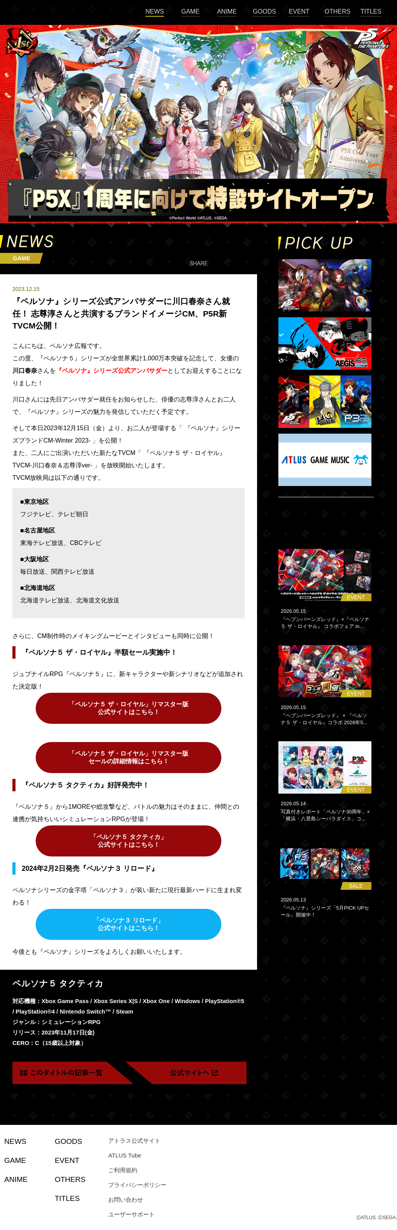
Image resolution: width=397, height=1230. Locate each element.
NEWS (154, 11)
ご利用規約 (122, 1170)
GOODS (264, 11)
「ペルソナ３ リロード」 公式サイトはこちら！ (128, 924)
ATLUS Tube (124, 1155)
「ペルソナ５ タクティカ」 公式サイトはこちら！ (128, 841)
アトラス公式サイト (134, 1140)
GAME (190, 11)
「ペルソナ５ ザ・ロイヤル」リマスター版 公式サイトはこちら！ (128, 708)
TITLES (371, 11)
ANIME (227, 11)
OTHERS (337, 11)
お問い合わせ (125, 1199)
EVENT (299, 11)
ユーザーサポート (131, 1214)
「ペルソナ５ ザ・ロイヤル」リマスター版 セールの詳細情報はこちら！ (128, 757)
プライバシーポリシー (137, 1185)
